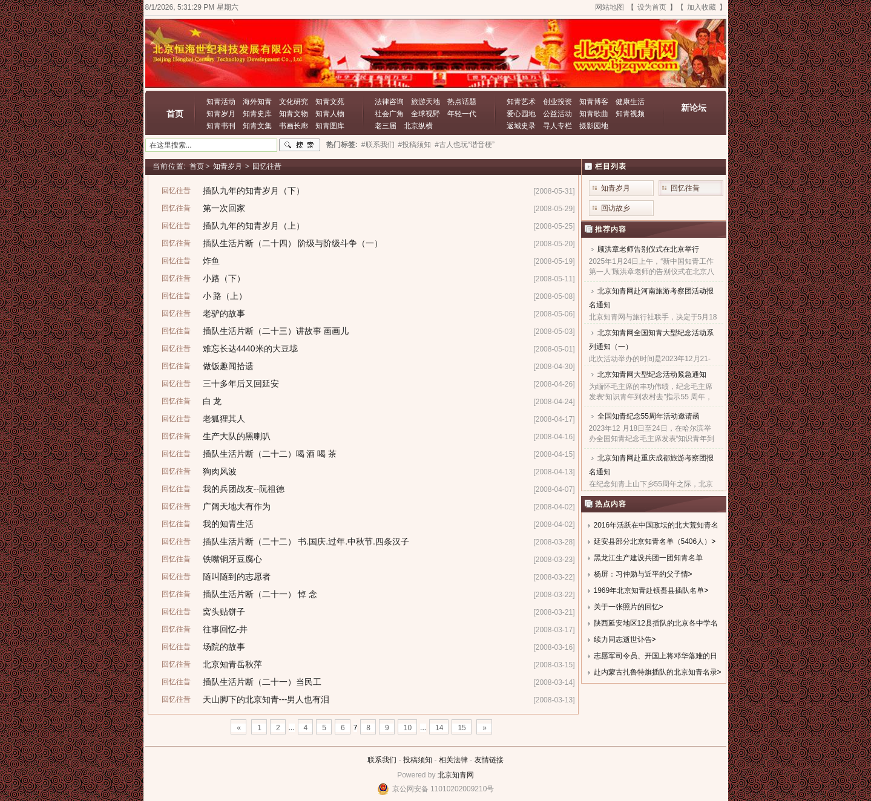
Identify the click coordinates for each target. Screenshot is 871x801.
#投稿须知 (415, 144)
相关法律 (453, 760)
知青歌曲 (593, 114)
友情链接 (489, 760)
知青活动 (220, 101)
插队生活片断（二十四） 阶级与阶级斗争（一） (293, 243)
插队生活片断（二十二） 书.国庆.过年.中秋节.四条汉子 (306, 541)
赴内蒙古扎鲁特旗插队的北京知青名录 (655, 672)
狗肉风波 (220, 471)
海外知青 (257, 101)
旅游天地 (425, 101)
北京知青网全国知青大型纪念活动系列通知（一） (651, 340)
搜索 (299, 145)
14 (439, 728)
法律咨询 (389, 101)
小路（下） (224, 278)
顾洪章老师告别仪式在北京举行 (648, 249)
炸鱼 (211, 261)
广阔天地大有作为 (237, 506)
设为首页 (651, 7)
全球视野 (425, 114)
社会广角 (389, 114)
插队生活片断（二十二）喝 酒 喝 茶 (270, 454)
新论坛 (693, 108)
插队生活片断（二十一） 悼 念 (260, 594)
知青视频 (630, 114)
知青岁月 (220, 114)
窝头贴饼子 (224, 611)
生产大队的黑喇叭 (237, 436)
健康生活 (630, 101)
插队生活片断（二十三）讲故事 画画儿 (276, 331)
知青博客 (593, 101)
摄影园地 (593, 126)
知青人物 (329, 114)
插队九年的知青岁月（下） (253, 190)
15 (461, 728)
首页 (174, 114)
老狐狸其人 (224, 418)
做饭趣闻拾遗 (228, 366)
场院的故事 (224, 647)
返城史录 (521, 126)
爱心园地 (521, 114)
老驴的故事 (224, 313)
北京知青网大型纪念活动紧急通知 (651, 374)
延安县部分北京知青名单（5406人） (653, 541)
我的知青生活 (228, 524)
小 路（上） (225, 296)
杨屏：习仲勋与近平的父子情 (641, 574)
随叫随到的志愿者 (237, 576)
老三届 (385, 126)
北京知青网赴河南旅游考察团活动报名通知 (651, 298)
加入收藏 (701, 7)
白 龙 (212, 401)
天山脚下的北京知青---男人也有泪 (266, 699)
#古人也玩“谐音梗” (465, 144)
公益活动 (557, 114)
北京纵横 (418, 126)
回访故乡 (615, 208)
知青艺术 (521, 101)
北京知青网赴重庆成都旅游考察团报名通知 (651, 465)
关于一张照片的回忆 (626, 607)
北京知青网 (456, 775)
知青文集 (257, 126)
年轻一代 (461, 114)
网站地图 (609, 7)
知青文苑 (329, 101)
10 (408, 728)
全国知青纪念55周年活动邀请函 (648, 416)
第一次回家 (224, 208)
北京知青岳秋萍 (232, 664)
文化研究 (293, 101)
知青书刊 (220, 126)
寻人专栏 (557, 126)
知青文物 (293, 114)
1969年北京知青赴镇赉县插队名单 (649, 590)
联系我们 (381, 760)
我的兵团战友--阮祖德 (243, 489)
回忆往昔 (266, 166)
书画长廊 (293, 126)
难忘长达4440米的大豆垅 (250, 348)
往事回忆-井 (225, 629)
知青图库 (329, 126)
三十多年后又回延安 (241, 383)
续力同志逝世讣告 (623, 639)
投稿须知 (417, 760)
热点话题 (461, 101)
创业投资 (557, 101)
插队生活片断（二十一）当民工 (262, 682)
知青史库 (257, 114)
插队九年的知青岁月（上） (253, 225)
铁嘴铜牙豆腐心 (232, 559)
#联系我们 (378, 144)
